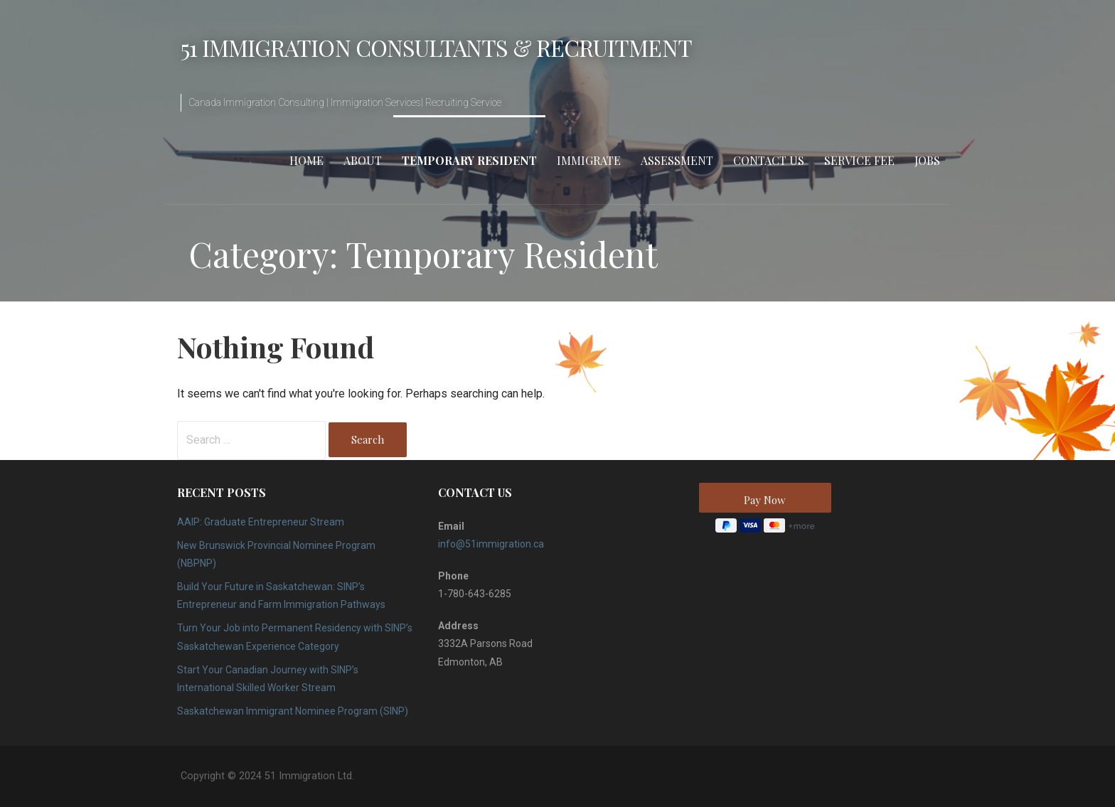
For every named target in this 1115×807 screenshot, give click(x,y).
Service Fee (859, 160)
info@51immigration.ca (491, 544)
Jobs (927, 160)
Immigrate (589, 160)
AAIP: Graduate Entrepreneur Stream (260, 522)
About (362, 160)
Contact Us (768, 160)
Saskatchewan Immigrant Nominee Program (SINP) (292, 711)
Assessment (677, 160)
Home (306, 160)
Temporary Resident (469, 160)
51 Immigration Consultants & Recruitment (436, 47)
